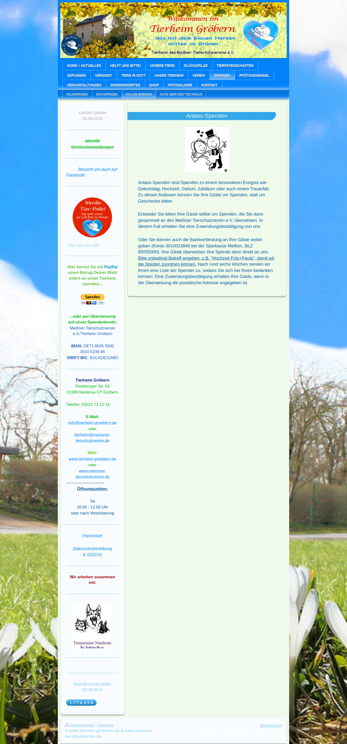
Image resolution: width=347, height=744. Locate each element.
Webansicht (271, 725)
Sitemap (106, 725)
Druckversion (79, 725)
